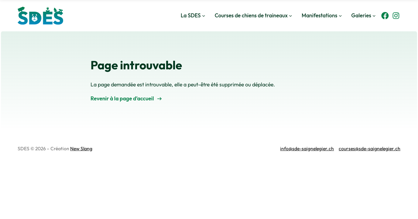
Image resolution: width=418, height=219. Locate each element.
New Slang (81, 148)
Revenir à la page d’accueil (122, 98)
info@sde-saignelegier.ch (307, 148)
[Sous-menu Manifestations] (340, 15)
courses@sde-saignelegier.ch (369, 148)
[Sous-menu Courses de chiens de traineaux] (290, 15)
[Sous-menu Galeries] (374, 15)
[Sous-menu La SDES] (203, 15)
